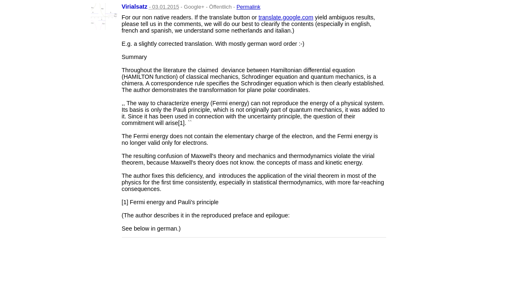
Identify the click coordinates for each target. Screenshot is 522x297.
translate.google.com (286, 17)
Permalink (249, 7)
